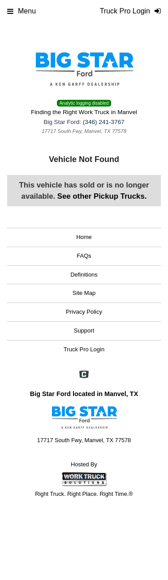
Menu (21, 11)
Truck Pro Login (84, 349)
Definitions (84, 274)
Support (84, 330)
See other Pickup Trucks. (102, 196)
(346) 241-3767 (104, 122)
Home (84, 237)
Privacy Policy (84, 311)
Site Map (84, 293)
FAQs (84, 255)
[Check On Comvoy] (84, 375)
